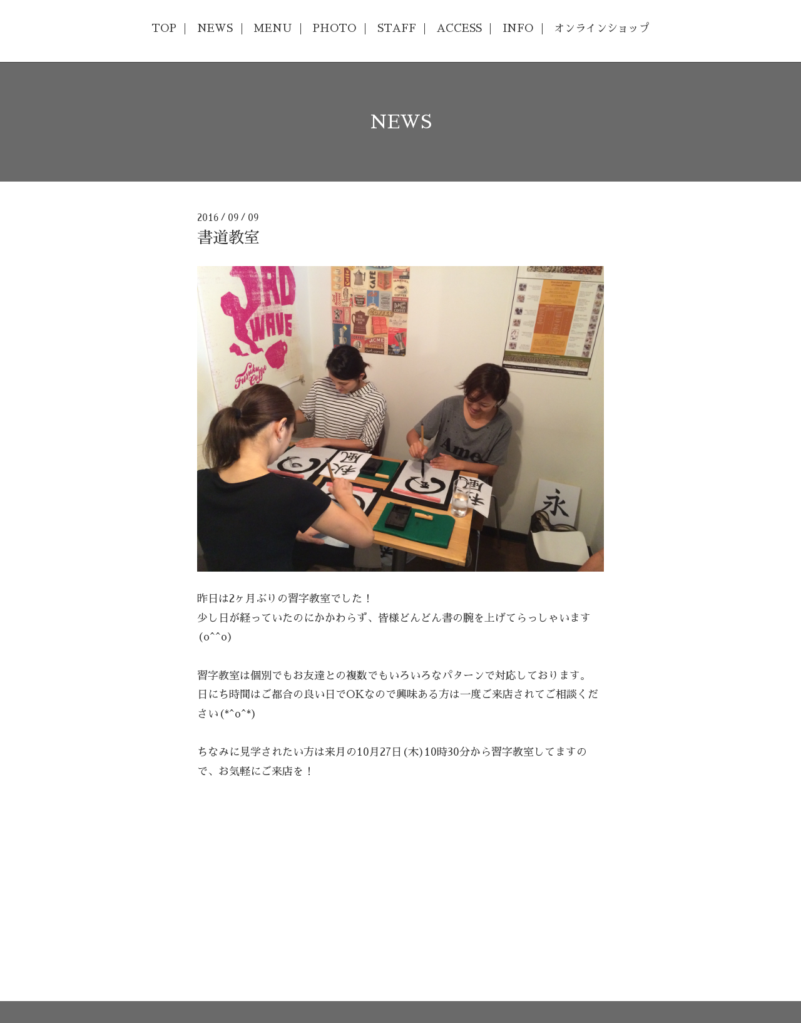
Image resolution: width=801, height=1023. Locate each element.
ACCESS (459, 28)
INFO (518, 28)
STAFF (396, 28)
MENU (272, 28)
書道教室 (228, 237)
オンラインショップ (602, 28)
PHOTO (334, 28)
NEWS (215, 28)
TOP (163, 28)
